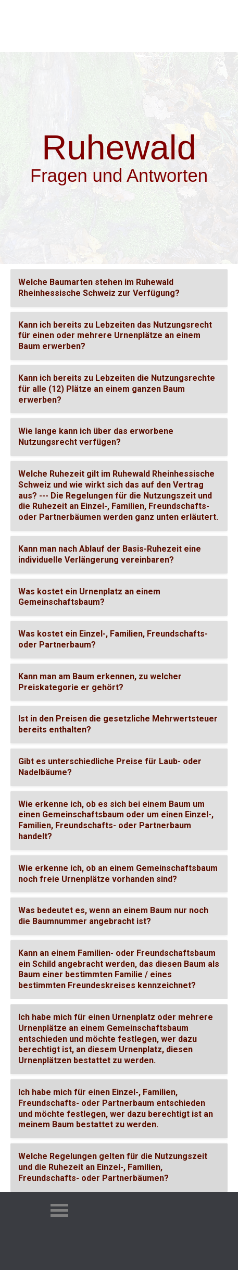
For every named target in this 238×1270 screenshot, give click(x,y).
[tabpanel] (119, 147)
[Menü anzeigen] (165, 29)
